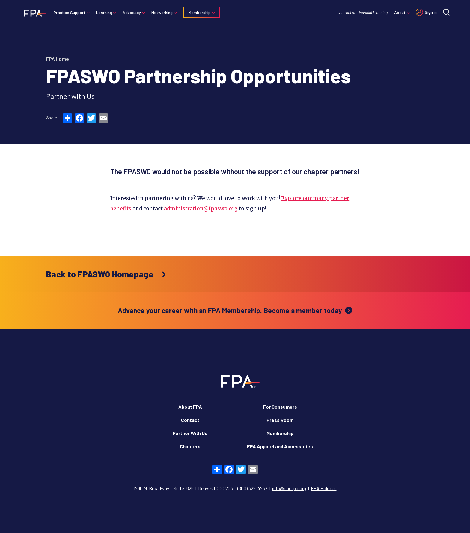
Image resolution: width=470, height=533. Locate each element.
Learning (105, 12)
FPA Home (57, 59)
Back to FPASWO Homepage (99, 274)
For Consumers (280, 407)
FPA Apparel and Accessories (280, 446)
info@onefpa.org (289, 488)
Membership (200, 12)
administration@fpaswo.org (201, 208)
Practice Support (70, 12)
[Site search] (445, 12)
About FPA (190, 407)
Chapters (190, 446)
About (399, 12)
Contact (190, 420)
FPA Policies (324, 488)
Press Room (279, 420)
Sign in (430, 12)
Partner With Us (190, 433)
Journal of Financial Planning (362, 12)
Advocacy (132, 12)
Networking (162, 12)
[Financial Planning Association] (33, 13)
